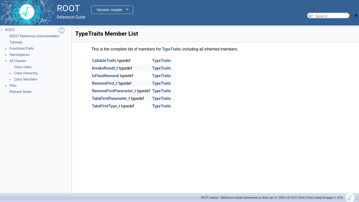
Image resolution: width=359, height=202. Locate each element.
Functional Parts (22, 48)
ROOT (10, 30)
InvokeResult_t (105, 68)
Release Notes (21, 92)
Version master (109, 10)
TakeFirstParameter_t (111, 98)
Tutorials (16, 42)
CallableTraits (104, 60)
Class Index (23, 67)
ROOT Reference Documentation (34, 36)
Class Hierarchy (26, 73)
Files (13, 86)
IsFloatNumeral (105, 76)
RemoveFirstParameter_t (114, 91)
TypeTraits (171, 49)
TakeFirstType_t (106, 106)
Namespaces (19, 55)
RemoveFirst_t (104, 83)
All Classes (18, 61)
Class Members (25, 79)
